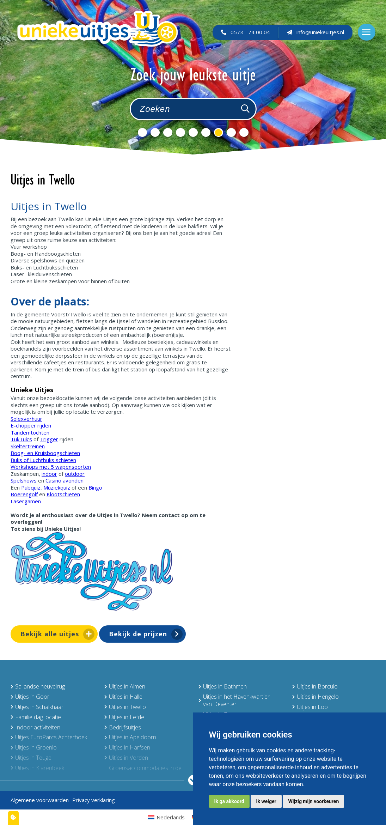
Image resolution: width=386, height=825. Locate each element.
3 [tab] (167, 132)
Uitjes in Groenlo (34, 747)
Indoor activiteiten (35, 727)
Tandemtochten (30, 432)
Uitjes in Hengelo (315, 696)
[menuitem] (166, 817)
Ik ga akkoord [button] (229, 801)
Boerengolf (24, 494)
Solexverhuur (26, 418)
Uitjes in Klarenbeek (37, 768)
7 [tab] (218, 132)
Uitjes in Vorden (126, 758)
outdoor (75, 473)
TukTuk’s (21, 439)
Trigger (49, 439)
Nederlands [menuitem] (171, 817)
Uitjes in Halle (123, 696)
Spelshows (24, 480)
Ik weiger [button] (266, 801)
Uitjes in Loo (310, 707)
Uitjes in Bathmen (222, 686)
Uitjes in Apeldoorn (130, 737)
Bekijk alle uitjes (49, 634)
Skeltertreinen (28, 446)
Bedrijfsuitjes (122, 727)
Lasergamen (26, 501)
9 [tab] (244, 132)
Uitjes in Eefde (124, 717)
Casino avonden (64, 480)
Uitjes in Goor (30, 696)
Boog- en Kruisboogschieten (45, 452)
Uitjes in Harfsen (127, 747)
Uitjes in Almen (124, 686)
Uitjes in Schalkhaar (37, 707)
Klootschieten (63, 494)
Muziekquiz (56, 487)
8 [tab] (231, 132)
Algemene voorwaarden (40, 799)
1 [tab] (142, 132)
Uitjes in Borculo (315, 686)
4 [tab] (180, 132)
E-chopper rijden (31, 425)
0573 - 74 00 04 (245, 32)
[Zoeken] (245, 109)
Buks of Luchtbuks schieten (43, 459)
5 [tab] (193, 132)
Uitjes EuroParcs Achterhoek (49, 737)
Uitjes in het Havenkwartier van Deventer (234, 700)
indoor (49, 473)
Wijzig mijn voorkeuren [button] (313, 801)
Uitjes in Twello (125, 707)
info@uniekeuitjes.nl (315, 32)
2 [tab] (155, 132)
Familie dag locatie (36, 717)
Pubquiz (31, 487)
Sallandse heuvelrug (38, 686)
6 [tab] (205, 132)
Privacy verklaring (93, 799)
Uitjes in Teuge (31, 758)
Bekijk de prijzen (138, 634)
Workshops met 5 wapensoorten (51, 466)
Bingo (95, 487)
